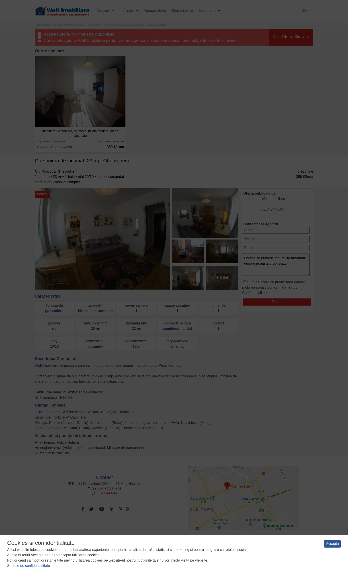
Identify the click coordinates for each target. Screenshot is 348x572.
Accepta (332, 544)
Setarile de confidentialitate (28, 566)
